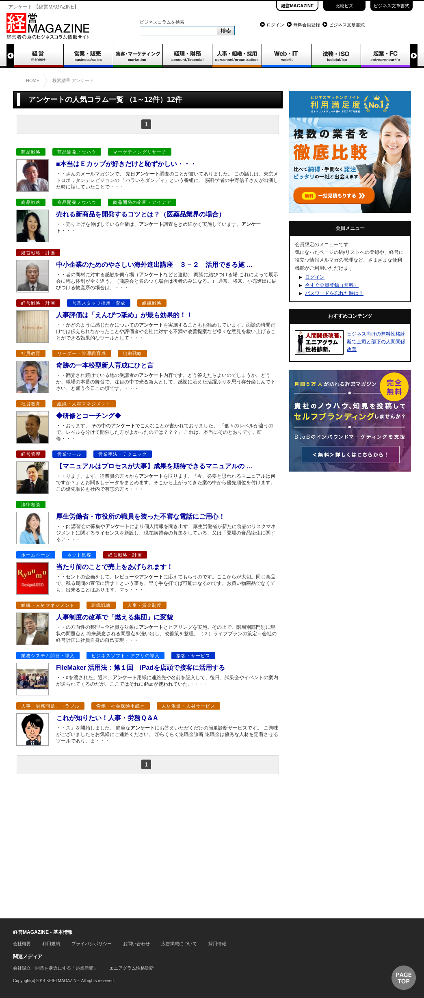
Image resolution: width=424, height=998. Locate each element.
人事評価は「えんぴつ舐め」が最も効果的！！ (124, 315)
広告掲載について (179, 943)
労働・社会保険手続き (120, 706)
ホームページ (35, 554)
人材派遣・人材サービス (188, 706)
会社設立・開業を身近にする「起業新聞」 (55, 968)
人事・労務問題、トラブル (50, 706)
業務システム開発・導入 (48, 655)
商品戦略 (31, 151)
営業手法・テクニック (122, 454)
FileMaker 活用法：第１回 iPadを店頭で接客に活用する (140, 667)
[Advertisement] (148, 844)
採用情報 (217, 943)
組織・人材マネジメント (84, 403)
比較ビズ (344, 5)
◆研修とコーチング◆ (88, 415)
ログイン (275, 24)
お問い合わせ (136, 943)
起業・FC (385, 56)
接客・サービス (193, 655)
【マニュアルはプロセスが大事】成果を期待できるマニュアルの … (154, 466)
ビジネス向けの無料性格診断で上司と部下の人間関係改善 (376, 341)
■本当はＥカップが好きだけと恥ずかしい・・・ (126, 163)
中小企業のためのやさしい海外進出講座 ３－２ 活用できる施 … (154, 264)
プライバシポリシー (91, 943)
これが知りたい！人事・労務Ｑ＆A (110, 717)
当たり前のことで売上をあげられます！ (114, 566)
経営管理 (31, 454)
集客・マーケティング (137, 56)
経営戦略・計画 (38, 252)
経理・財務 (187, 56)
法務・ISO (336, 56)
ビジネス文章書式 (391, 5)
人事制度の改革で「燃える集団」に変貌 (114, 617)
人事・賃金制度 (145, 605)
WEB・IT (286, 56)
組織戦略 (152, 303)
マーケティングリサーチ (140, 151)
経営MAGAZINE (297, 5)
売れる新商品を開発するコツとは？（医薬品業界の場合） (140, 214)
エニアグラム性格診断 (131, 968)
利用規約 (51, 943)
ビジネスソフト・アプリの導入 (125, 655)
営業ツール (69, 454)
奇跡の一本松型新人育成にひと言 (105, 365)
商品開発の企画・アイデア (142, 202)
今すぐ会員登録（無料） (332, 285)
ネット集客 (79, 554)
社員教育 (31, 353)
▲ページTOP (404, 978)
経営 (38, 56)
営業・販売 (88, 56)
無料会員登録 (306, 24)
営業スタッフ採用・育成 (98, 303)
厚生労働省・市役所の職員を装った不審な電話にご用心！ (140, 516)
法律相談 (31, 504)
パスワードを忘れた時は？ (334, 293)
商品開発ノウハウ (76, 151)
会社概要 (22, 943)
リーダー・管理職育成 (81, 353)
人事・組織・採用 (237, 56)
